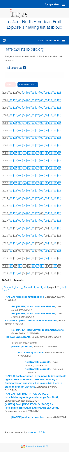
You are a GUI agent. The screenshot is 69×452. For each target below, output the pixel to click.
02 (15, 100)
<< (38, 287)
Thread (28, 287)
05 (29, 92)
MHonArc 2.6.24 (36, 432)
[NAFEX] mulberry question (27, 417)
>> (5, 290)
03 (20, 100)
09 (46, 92)
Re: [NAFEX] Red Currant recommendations (31, 320)
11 (55, 92)
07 (37, 92)
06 (33, 92)
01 (11, 100)
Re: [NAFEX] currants (17, 336)
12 (59, 92)
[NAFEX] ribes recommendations (24, 296)
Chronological (12, 287)
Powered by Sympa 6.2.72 (37, 446)
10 (51, 92)
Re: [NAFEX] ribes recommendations (33, 306)
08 (42, 92)
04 (24, 92)
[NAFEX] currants (21, 346)
